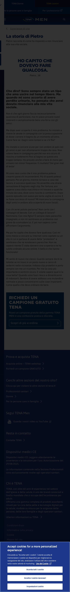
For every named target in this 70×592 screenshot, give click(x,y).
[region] (35, 567)
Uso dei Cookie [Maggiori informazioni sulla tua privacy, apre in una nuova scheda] (43, 564)
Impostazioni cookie (35, 586)
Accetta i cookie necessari (35, 578)
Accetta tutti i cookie (35, 569)
